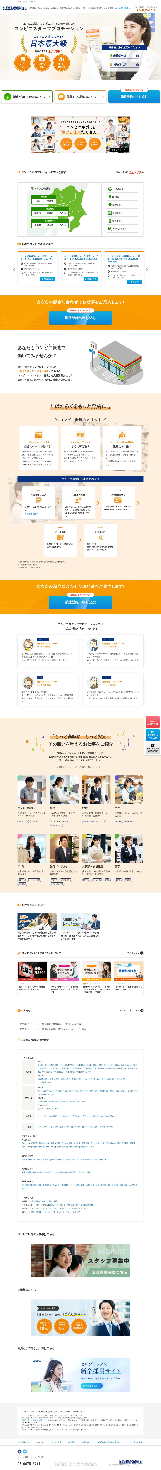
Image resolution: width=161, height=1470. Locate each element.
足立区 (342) (63, 1072)
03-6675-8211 (146, 10)
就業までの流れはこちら (81, 96)
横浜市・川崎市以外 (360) (48, 1109)
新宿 (70, 1143)
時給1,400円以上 (86, 1160)
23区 (38, 201)
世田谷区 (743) (43, 1068)
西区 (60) (41, 1091)
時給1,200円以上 (57, 1160)
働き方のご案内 (43, 8)
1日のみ (118, 189)
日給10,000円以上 (28, 1160)
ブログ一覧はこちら (132, 953)
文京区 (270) (55, 1068)
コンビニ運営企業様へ (121, 8)
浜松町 (71, 1147)
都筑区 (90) (104, 1091)
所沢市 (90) (87, 1116)
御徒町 (35, 1147)
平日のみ (60, 1205)
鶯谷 (23, 1147)
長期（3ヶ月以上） (86, 1172)
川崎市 (50, 213)
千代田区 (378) (96, 1065)
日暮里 (132, 1143)
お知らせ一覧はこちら (131, 1010)
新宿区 (23, 1420)
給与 (117, 205)
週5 (43, 1205)
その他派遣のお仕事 (95, 8)
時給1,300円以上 (72, 1160)
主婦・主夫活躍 (112, 1185)
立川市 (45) (101, 1079)
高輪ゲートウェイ (87, 1147)
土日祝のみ (50, 1205)
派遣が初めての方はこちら (29, 96)
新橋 (65, 1147)
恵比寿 (46, 1143)
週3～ (38, 1205)
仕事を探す (32, 8)
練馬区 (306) (121, 1068)
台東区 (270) (66, 1068)
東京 (53, 1147)
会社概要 (71, 1442)
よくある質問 (107, 8)
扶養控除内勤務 (87, 1205)
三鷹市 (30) (111, 1079)
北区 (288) (41, 1072)
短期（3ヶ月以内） (45, 1172)
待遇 (117, 221)
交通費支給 (47, 1185)
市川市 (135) (42, 1127)
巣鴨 (108, 1143)
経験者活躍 (26, 1185)
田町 (77, 1147)
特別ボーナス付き (43, 1212)
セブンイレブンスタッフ (41, 1208)
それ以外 (43, 1201)
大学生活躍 (100, 1185)
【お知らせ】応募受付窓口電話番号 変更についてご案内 (59, 1024)
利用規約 (86, 1442)
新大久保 (76, 1143)
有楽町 (59, 1147)
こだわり (119, 229)
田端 (118, 1143)
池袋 (97, 1143)
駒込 (113, 1143)
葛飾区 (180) (74, 1072)
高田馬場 (85, 1143)
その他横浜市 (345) (46, 1094)
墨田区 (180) (77, 1068)
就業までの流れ (80, 8)
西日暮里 (125, 1143)
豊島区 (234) (85, 1065)
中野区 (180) (99, 1068)
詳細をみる (48, 279)
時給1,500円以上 (100, 1160)
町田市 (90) (121, 1079)
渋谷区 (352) (53, 1065)
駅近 (32, 1212)
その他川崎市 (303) (77, 1101)
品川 (23, 1143)
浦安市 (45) (94, 1127)
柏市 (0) (85, 1127)
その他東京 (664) (44, 1082)
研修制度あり (67, 1185)
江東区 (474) (88, 1068)
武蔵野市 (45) (43, 1079)
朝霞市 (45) (56, 1116)
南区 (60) (134, 1091)
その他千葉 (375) (106, 1127)
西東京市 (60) (77, 1079)
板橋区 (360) (132, 1068)
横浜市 (37, 213)
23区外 (50, 201)
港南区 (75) (94, 1091)
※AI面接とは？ (31, 514)
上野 (29, 1147)
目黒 (41, 1143)
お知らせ (40, 1442)
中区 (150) (50, 1091)
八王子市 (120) (89, 1079)
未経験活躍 (36, 1185)
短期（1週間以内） (29, 1172)
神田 (47, 1147)
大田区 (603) (131, 1065)
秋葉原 (41, 1147)
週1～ (32, 1205)
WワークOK (56, 1212)
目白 (92, 1143)
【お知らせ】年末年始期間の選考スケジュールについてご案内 (61, 1029)
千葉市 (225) (53, 1127)
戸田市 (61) (77, 1116)
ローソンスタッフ (59, 1208)
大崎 (29, 1143)
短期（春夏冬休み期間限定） (66, 1172)
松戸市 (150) (75, 1127)
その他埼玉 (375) (109, 1116)
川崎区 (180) (42, 1101)
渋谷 (53, 1143)
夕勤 (32, 1201)
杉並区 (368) (110, 1068)
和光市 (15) (97, 1116)
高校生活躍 (90, 1185)
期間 (117, 213)
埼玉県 (50, 225)
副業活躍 (123, 1185)
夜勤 (37, 1201)
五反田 (35, 1143)
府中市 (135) (54, 1079)
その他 (62, 213)
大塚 (103, 1143)
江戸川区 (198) (85, 1072)
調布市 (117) (65, 1079)
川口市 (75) (67, 1116)
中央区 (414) (74, 1065)
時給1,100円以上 (43, 1160)
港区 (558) (64, 1065)
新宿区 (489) (42, 1065)
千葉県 (37, 225)
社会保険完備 (79, 1185)
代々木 (64, 1143)
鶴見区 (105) (114, 1091)
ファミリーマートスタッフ (78, 1208)
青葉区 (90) (83, 1091)
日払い (24, 1189)
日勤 (56, 1201)
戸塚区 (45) (125, 1091)
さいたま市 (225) (44, 1116)
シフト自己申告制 (72, 1205)
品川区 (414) (108, 1065)
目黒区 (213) (120, 1065)
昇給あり (56, 1185)
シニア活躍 (133, 1185)
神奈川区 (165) (61, 1091)
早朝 (50, 1201)
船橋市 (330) (64, 1127)
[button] (14, 269)
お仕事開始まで (23, 1442)
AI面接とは (54, 8)
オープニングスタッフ (71, 1212)
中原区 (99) (64, 1101)
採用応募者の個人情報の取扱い (108, 1442)
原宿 (58, 1143)
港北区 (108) (73, 1091)
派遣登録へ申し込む (134, 96)
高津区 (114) (53, 1101)
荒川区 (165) (51, 1072)
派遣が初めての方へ (67, 8)
